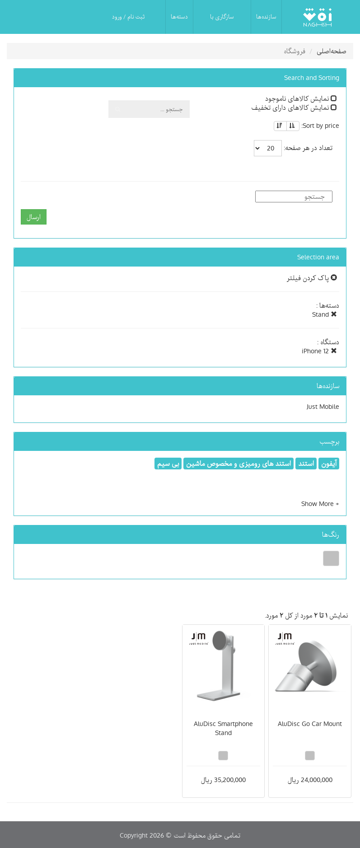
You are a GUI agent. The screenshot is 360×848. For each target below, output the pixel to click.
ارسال (34, 216)
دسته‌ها (179, 16)
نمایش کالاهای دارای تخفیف (294, 107)
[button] (320, 503)
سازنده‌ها (266, 16)
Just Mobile (323, 406)
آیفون (329, 463)
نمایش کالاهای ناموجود (301, 98)
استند (306, 463)
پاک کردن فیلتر (312, 277)
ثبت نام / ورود (128, 16)
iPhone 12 (319, 351)
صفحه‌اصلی (331, 51)
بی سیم (168, 463)
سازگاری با (222, 16)
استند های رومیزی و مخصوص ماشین (238, 463)
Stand (324, 314)
